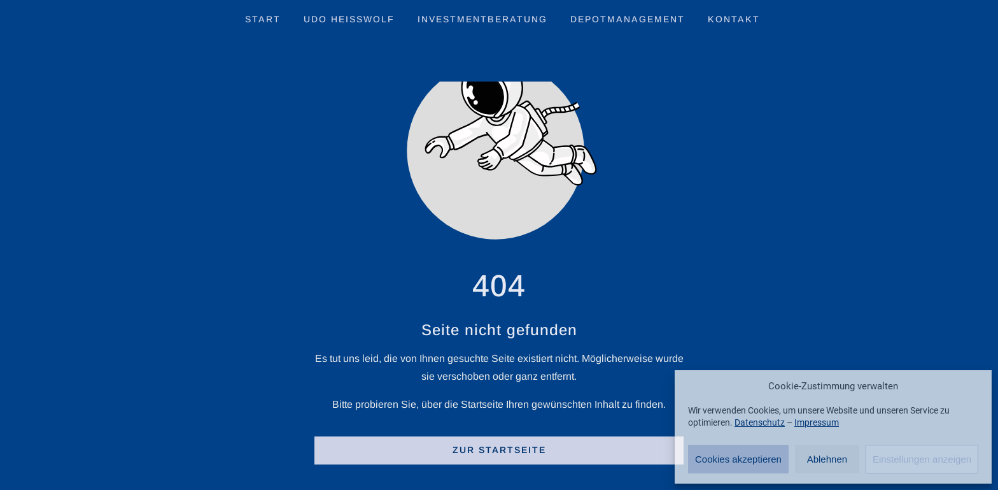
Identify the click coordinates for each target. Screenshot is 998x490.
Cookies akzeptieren (738, 459)
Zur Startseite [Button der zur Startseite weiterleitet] (499, 450)
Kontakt (734, 19)
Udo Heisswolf (349, 19)
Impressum (816, 422)
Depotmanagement (627, 19)
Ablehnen (827, 459)
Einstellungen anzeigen (922, 459)
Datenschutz (759, 422)
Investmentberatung (482, 19)
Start (263, 19)
